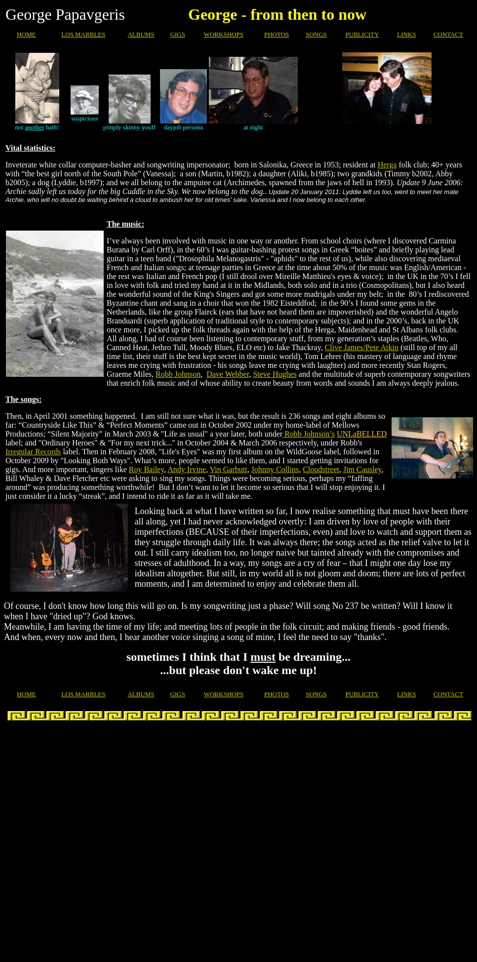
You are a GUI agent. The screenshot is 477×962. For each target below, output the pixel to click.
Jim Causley (362, 469)
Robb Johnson (178, 374)
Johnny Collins (275, 469)
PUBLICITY (362, 34)
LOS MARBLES (83, 34)
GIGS (177, 34)
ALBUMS (140, 34)
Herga (387, 164)
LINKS (406, 34)
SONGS (316, 34)
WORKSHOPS (223, 34)
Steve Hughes (274, 374)
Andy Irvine (186, 469)
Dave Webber (227, 374)
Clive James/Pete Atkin (361, 347)
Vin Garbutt (228, 469)
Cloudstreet (321, 469)
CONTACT (448, 34)
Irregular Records (33, 451)
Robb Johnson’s (308, 434)
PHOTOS (276, 34)
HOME (26, 34)
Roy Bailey (146, 469)
